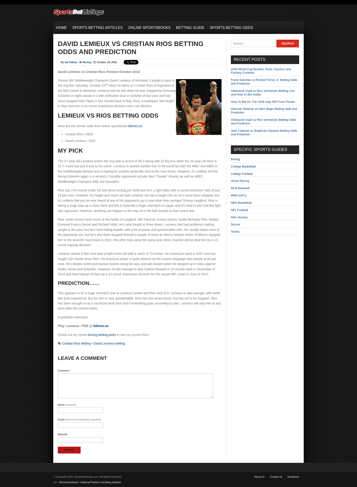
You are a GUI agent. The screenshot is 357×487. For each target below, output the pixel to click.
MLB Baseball (240, 188)
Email (79, 419)
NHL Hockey (239, 217)
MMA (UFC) (239, 195)
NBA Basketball (241, 202)
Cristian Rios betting (76, 343)
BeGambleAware (69, 482)
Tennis (235, 231)
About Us (259, 476)
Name (67, 404)
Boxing (87, 62)
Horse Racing (240, 181)
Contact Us (276, 476)
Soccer (235, 224)
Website (62, 434)
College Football (241, 173)
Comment (64, 370)
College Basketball (243, 166)
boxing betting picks (102, 335)
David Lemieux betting (109, 343)
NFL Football (239, 210)
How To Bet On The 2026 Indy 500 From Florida (263, 101)
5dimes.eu (135, 126)
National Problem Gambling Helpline (101, 482)
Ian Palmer (71, 62)
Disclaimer (293, 476)
